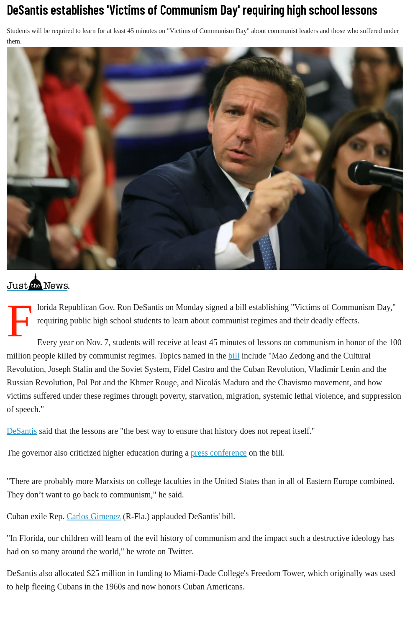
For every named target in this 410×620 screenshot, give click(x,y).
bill (234, 355)
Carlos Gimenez (93, 516)
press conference (219, 452)
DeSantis (22, 431)
